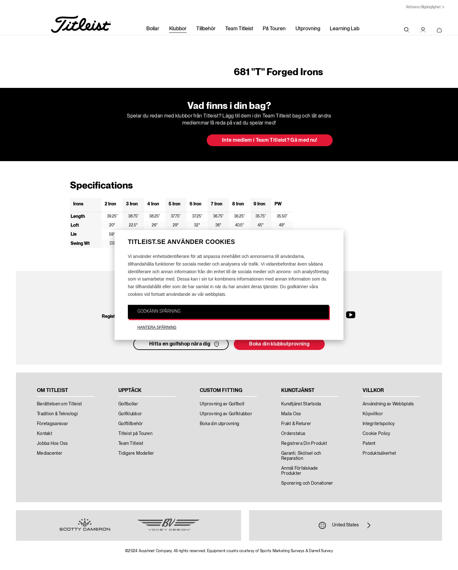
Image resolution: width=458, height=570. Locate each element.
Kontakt (44, 434)
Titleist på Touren (135, 434)
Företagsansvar (52, 424)
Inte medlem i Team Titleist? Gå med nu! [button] (269, 140)
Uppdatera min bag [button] (163, 141)
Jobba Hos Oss (52, 443)
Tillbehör (206, 29)
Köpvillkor (373, 414)
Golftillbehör (130, 424)
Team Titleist (239, 29)
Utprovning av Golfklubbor (226, 414)
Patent (369, 443)
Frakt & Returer (296, 424)
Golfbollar (128, 404)
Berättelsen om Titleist (59, 404)
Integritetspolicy (379, 424)
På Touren (274, 29)
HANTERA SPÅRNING (157, 327)
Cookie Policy (377, 434)
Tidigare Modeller (136, 453)
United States (345, 525)
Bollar (152, 29)
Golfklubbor (130, 414)
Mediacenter (49, 453)
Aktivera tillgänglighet (423, 7)
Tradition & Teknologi (57, 414)
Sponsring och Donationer (307, 483)
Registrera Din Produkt (304, 443)
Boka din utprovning (219, 424)
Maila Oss (291, 414)
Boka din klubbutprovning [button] (279, 344)
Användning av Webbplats (388, 404)
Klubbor (178, 29)
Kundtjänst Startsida (301, 404)
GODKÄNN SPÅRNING (159, 311)
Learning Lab (344, 29)
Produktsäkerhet (379, 453)
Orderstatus (293, 434)
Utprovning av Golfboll (222, 404)
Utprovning (307, 29)
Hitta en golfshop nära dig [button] (184, 344)
